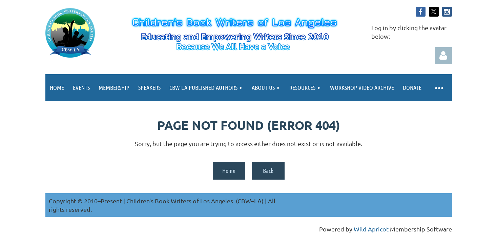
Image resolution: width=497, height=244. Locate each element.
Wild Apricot (371, 228)
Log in (443, 55)
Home (228, 170)
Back (268, 170)
